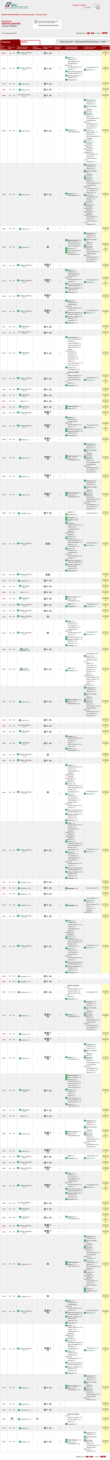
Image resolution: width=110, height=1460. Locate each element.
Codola (70, 341)
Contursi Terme (72, 377)
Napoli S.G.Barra (72, 1077)
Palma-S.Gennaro (73, 744)
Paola (69, 523)
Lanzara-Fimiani (72, 343)
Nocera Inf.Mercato (73, 339)
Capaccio (70, 77)
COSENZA (24, 1264)
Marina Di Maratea (91, 136)
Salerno (88, 69)
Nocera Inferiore (72, 250)
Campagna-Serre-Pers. (74, 379)
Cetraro (88, 156)
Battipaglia (71, 79)
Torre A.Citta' (71, 1085)
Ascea (69, 69)
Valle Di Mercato (72, 347)
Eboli (69, 383)
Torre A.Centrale (72, 246)
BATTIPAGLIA (26, 326)
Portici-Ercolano (72, 242)
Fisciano (70, 352)
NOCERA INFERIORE (24, 649)
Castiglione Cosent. (73, 519)
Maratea (88, 134)
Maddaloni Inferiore (73, 738)
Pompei (70, 248)
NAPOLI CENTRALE (26, 52)
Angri (69, 1093)
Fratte (69, 361)
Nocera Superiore (73, 1099)
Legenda (103, 41)
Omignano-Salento (73, 73)
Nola (69, 742)
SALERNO (24, 513)
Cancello (70, 740)
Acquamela (71, 357)
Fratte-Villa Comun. (73, 363)
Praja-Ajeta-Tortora (73, 540)
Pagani (70, 1095)
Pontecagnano (90, 67)
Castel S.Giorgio (72, 345)
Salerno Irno (71, 365)
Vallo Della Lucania (73, 71)
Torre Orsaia (89, 126)
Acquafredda (90, 132)
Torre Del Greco (72, 244)
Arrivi (24, 42)
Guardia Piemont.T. (91, 158)
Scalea (88, 142)
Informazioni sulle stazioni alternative (48, 25)
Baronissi (70, 355)
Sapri (87, 130)
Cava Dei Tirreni (72, 1102)
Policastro (70, 59)
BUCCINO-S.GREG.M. (24, 94)
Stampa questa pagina (66, 41)
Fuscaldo (88, 161)
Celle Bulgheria (72, 61)
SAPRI (24, 229)
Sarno (69, 746)
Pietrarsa (70, 1079)
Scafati (70, 1091)
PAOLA (24, 84)
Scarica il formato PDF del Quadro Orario (86, 41)
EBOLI (22, 401)
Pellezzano (71, 359)
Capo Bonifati (90, 154)
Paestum (88, 104)
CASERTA (24, 894)
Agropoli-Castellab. (73, 75)
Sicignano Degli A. (73, 375)
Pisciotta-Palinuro (73, 67)
